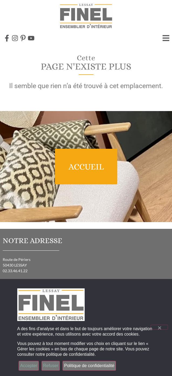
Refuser (50, 365)
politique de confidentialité (70, 354)
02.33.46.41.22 (15, 270)
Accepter (28, 365)
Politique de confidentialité (89, 365)
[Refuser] (159, 327)
